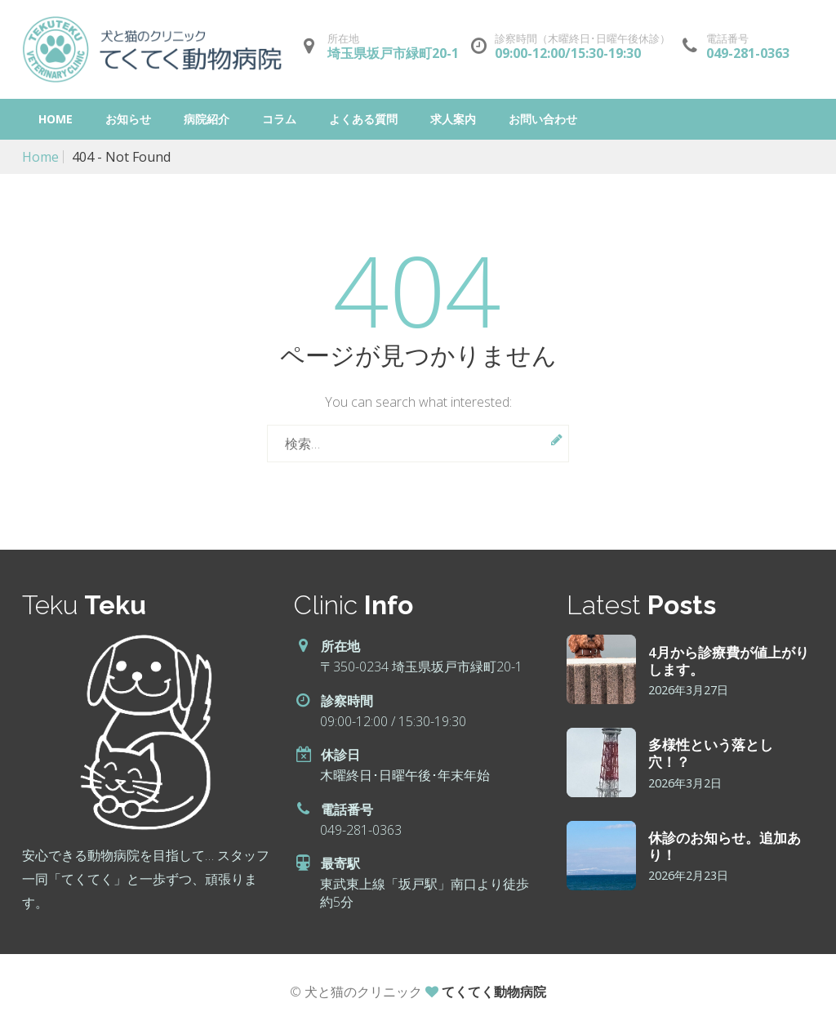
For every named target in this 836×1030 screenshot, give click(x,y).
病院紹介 (206, 119)
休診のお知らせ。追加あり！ (724, 845)
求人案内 (453, 119)
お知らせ (128, 119)
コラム (279, 119)
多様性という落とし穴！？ (710, 752)
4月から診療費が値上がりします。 (728, 660)
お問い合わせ (543, 119)
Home (55, 119)
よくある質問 (363, 119)
